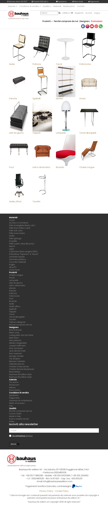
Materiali (57, 6)
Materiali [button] (13, 217)
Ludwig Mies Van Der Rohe (21, 335)
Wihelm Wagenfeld (17, 343)
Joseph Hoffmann (17, 345)
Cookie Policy (62, 491)
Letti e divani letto (17, 285)
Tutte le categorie (17, 322)
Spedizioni (13, 395)
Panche (12, 290)
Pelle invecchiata (17, 233)
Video (11, 421)
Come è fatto (15, 413)
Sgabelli (12, 309)
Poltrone (13, 293)
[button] (29, 436)
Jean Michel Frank (17, 351)
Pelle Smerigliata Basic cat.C (22, 225)
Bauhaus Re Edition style (20, 374)
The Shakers (14, 358)
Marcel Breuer (15, 330)
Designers (85, 21)
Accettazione (22, 436)
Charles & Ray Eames (19, 366)
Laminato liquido (17, 256)
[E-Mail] (54, 430)
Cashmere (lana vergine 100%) (23, 251)
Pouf (11, 298)
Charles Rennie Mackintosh (21, 369)
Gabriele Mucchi (16, 364)
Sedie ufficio (14, 306)
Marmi (12, 246)
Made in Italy (15, 416)
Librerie (12, 288)
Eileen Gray (14, 332)
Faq (11, 405)
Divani (12, 277)
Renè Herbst (14, 371)
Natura (12, 387)
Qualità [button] (47, 6)
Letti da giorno (16, 283)
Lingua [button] (97, 13)
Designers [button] (13, 327)
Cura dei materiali (17, 262)
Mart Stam (14, 337)
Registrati (79, 13)
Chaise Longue (16, 275)
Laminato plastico (17, 259)
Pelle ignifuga (15, 238)
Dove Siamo (14, 390)
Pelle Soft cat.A (16, 230)
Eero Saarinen (15, 353)
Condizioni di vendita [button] (30, 6)
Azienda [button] (12, 6)
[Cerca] (49, 13)
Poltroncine (14, 296)
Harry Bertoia (15, 340)
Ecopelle (13, 241)
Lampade (13, 280)
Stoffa (11, 236)
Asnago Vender (16, 356)
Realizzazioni (69, 6)
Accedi (88, 13)
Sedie (11, 303)
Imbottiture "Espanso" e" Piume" (24, 254)
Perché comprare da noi (66, 21)
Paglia (12, 264)
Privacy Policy (46, 491)
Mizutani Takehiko (17, 361)
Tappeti (12, 311)
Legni (11, 249)
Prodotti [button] (47, 21)
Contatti (80, 6)
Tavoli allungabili (16, 317)
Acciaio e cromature (18, 222)
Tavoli (11, 314)
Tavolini (12, 319)
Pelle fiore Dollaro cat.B (19, 228)
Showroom (14, 385)
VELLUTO (12, 267)
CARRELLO (67, 13)
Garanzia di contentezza (20, 400)
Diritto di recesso (17, 403)
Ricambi (13, 301)
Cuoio (12, 220)
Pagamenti (14, 398)
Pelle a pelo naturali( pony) (21, 243)
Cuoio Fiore (14, 270)
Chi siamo (14, 382)
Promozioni (96, 21)
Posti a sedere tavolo (19, 419)
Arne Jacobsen (16, 348)
